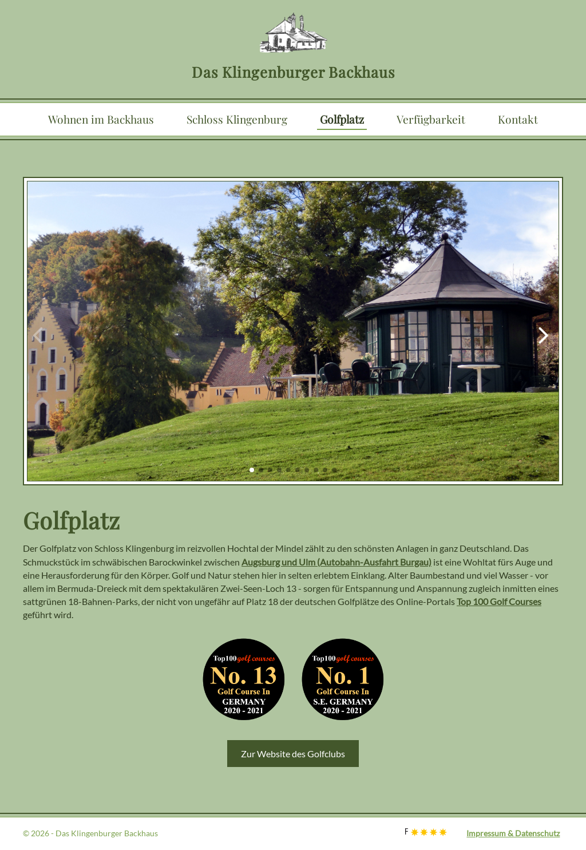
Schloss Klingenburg (237, 119)
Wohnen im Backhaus (101, 119)
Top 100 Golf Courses (499, 601)
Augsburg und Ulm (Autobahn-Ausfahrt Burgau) (336, 561)
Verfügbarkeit (431, 119)
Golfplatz (342, 119)
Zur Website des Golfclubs (293, 753)
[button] (252, 470)
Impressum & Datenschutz (513, 833)
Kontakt (518, 119)
